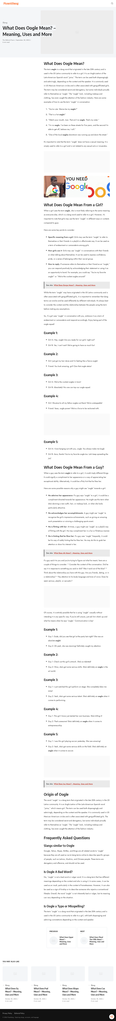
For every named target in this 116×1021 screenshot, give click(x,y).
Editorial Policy (19, 1013)
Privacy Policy (7, 1013)
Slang (5, 22)
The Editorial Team (9, 40)
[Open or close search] (112, 3)
